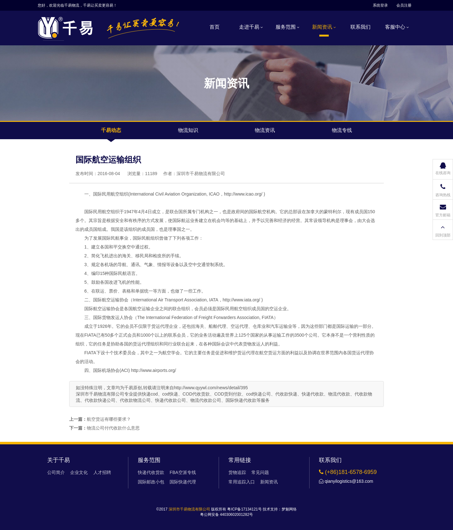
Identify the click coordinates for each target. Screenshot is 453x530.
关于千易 (58, 460)
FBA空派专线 (183, 472)
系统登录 (380, 5)
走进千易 (251, 27)
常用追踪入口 (241, 481)
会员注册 (403, 5)
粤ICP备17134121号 (244, 509)
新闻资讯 (324, 27)
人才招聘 (102, 472)
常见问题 (260, 472)
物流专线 (342, 130)
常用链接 (239, 460)
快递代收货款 (151, 472)
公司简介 (56, 472)
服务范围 (287, 27)
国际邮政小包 (151, 481)
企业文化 (79, 472)
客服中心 (397, 27)
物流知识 (188, 130)
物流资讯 (265, 130)
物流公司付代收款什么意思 (113, 427)
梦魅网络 (289, 509)
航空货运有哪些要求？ (109, 419)
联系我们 (360, 27)
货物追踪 (237, 472)
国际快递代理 (183, 481)
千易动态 (111, 130)
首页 (215, 27)
